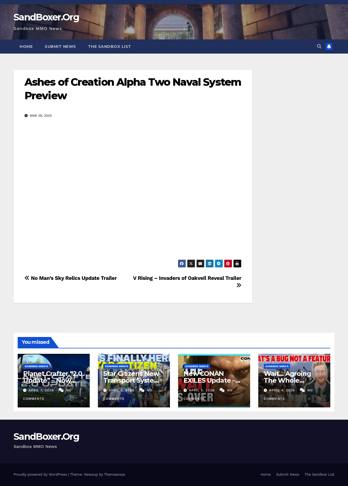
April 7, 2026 (42, 390)
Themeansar (114, 474)
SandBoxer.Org (46, 17)
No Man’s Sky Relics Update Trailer (70, 278)
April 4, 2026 (282, 390)
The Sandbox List (109, 46)
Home (26, 46)
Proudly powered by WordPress (41, 474)
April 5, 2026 (122, 390)
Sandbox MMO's (36, 366)
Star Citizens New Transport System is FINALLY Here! (131, 380)
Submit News (60, 46)
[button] (319, 46)
